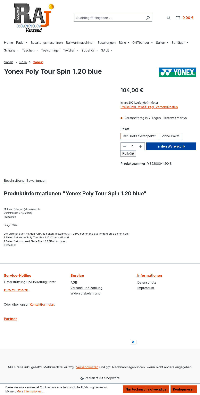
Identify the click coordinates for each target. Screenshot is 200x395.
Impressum (145, 288)
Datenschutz (146, 282)
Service (77, 275)
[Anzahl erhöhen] (141, 146)
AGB (74, 282)
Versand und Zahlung (86, 288)
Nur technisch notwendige (146, 389)
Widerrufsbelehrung (85, 293)
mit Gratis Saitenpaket (139, 136)
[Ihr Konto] (168, 18)
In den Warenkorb (171, 146)
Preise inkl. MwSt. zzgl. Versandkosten (149, 107)
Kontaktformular (42, 304)
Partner (10, 319)
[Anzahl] (133, 146)
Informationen (149, 275)
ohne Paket (170, 136)
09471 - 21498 (16, 290)
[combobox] (108, 18)
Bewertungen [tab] (36, 180)
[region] (58, 128)
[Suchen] (147, 18)
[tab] (14, 180)
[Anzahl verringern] (125, 146)
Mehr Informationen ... (30, 391)
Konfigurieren (183, 389)
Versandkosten (87, 367)
